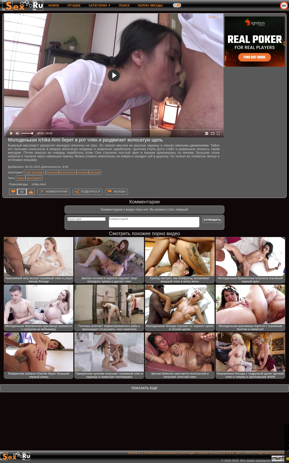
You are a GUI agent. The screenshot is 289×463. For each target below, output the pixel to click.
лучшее (73, 5)
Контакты (134, 453)
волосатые (67, 172)
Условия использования (160, 453)
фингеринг (34, 178)
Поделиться (90, 191)
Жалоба (120, 191)
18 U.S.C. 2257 (232, 453)
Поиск (124, 5)
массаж (95, 172)
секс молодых (35, 172)
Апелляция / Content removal (199, 453)
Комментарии (57, 191)
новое (53, 5)
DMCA (249, 453)
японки (82, 172)
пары (20, 178)
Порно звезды (150, 5)
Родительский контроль (272, 453)
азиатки (52, 172)
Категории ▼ (100, 5)
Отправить (212, 219)
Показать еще (144, 388)
